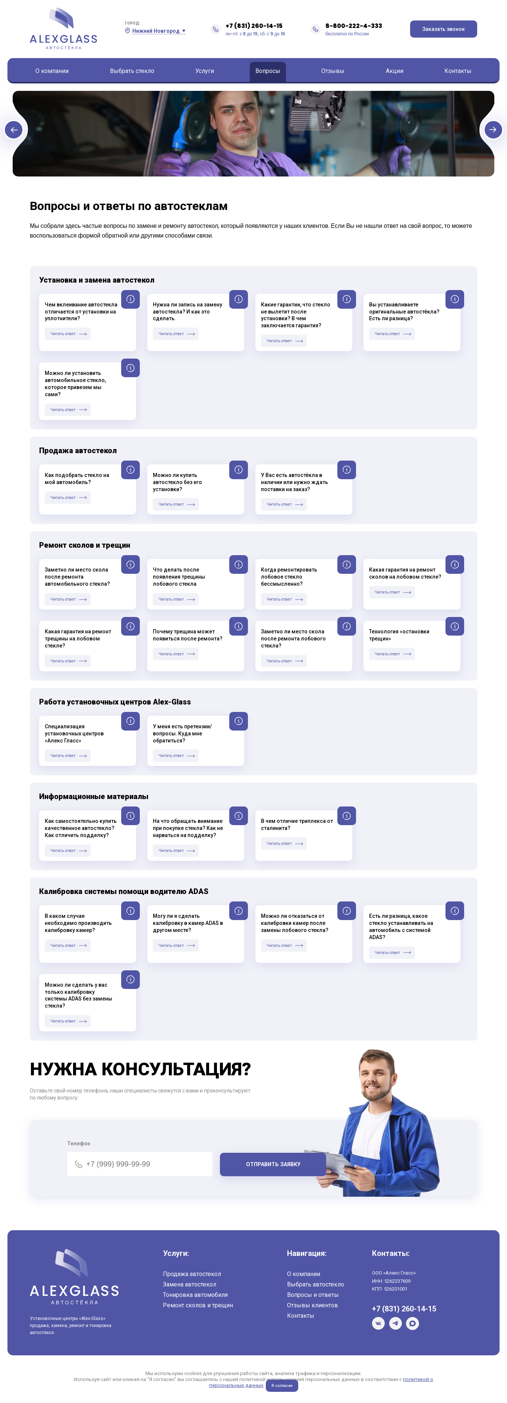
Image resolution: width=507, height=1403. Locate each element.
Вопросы (267, 70)
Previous (42, 136)
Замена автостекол (189, 1284)
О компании (52, 70)
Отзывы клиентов (312, 1305)
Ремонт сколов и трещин (198, 1305)
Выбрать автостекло (315, 1284)
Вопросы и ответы (313, 1294)
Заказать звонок (443, 29)
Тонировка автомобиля (195, 1294)
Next (464, 136)
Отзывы (332, 70)
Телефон (78, 1143)
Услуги (204, 70)
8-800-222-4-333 (353, 26)
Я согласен (282, 1385)
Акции (394, 70)
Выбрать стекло (132, 70)
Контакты (458, 70)
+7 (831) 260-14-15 (254, 26)
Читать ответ (63, 333)
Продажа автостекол (192, 1274)
